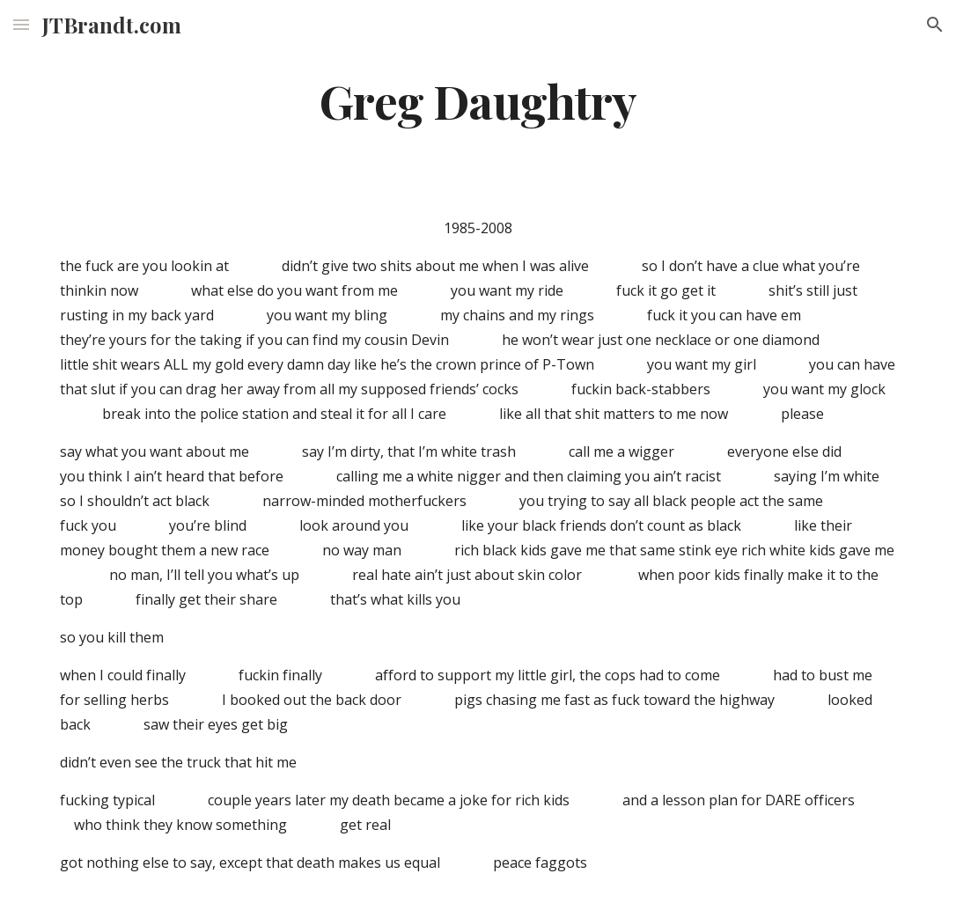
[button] (21, 24)
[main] (477, 100)
